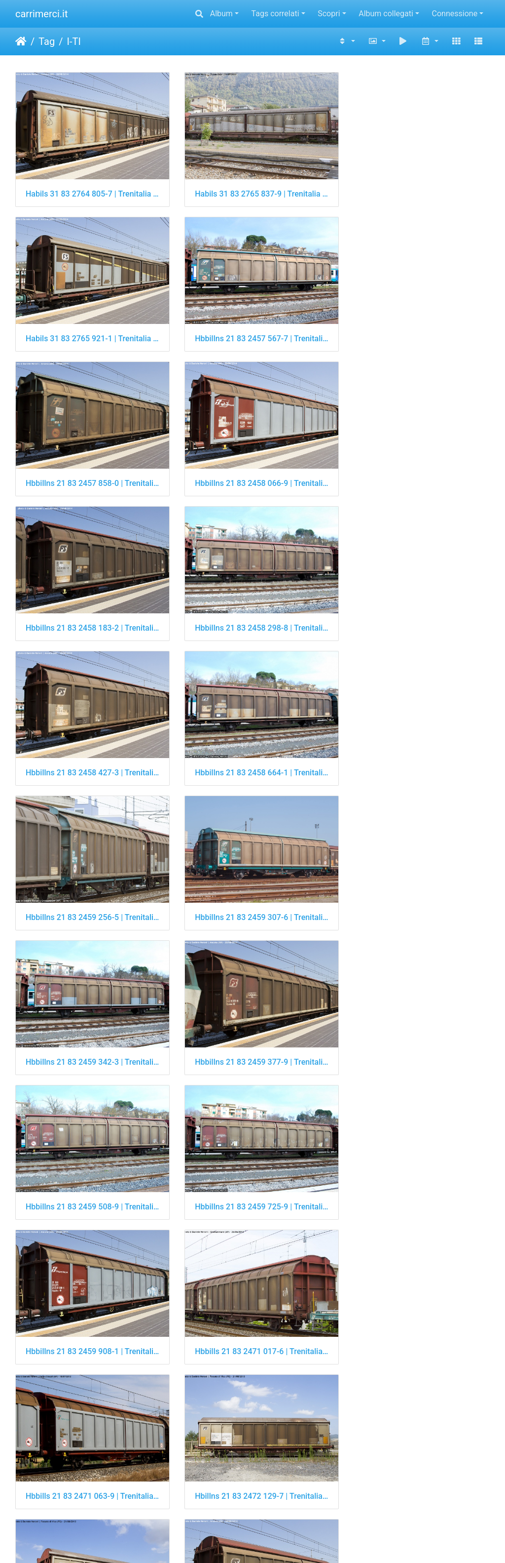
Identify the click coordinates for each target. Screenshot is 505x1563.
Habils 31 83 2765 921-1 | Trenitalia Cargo (415, 189)
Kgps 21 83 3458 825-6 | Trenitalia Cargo (415, 1313)
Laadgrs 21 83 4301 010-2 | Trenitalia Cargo (415, 1453)
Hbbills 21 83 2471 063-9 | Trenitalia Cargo (89, 1032)
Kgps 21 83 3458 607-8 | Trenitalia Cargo (253, 1313)
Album (221, 13)
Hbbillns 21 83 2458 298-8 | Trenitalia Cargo (253, 470)
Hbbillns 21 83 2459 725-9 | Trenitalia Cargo (89, 891)
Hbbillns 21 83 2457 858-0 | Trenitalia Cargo (253, 330)
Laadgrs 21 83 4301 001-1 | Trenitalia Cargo (89, 1453)
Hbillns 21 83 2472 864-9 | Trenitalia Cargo (89, 1172)
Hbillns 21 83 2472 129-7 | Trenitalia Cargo (253, 1032)
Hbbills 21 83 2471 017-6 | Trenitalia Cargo (415, 891)
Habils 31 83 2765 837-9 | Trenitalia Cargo (253, 189)
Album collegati (386, 13)
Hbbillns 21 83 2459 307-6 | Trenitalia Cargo (415, 610)
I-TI (73, 41)
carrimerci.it (41, 14)
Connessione (455, 13)
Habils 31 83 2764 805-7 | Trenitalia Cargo (89, 189)
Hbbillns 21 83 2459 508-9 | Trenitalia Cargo (415, 751)
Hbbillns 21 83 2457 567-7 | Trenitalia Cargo (89, 330)
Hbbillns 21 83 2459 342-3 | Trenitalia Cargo (89, 751)
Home (21, 41)
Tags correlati (275, 13)
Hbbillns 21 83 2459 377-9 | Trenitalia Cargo (253, 751)
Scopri (329, 13)
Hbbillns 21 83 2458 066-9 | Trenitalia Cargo (415, 330)
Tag (46, 41)
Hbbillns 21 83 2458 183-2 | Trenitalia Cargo (89, 470)
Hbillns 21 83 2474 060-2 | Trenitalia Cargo (415, 1172)
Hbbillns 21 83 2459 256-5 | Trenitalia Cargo (253, 610)
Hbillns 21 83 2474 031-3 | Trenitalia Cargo (253, 1172)
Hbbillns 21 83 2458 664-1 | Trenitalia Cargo (89, 610)
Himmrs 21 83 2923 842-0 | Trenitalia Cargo (89, 1313)
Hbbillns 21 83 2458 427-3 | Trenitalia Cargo (415, 470)
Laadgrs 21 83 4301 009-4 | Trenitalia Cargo (253, 1453)
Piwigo (286, 1542)
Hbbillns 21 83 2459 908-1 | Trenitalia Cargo (253, 891)
